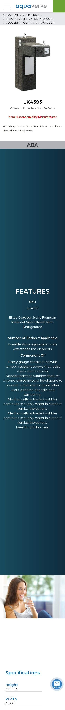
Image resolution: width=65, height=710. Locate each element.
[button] (7, 6)
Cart (59, 6)
